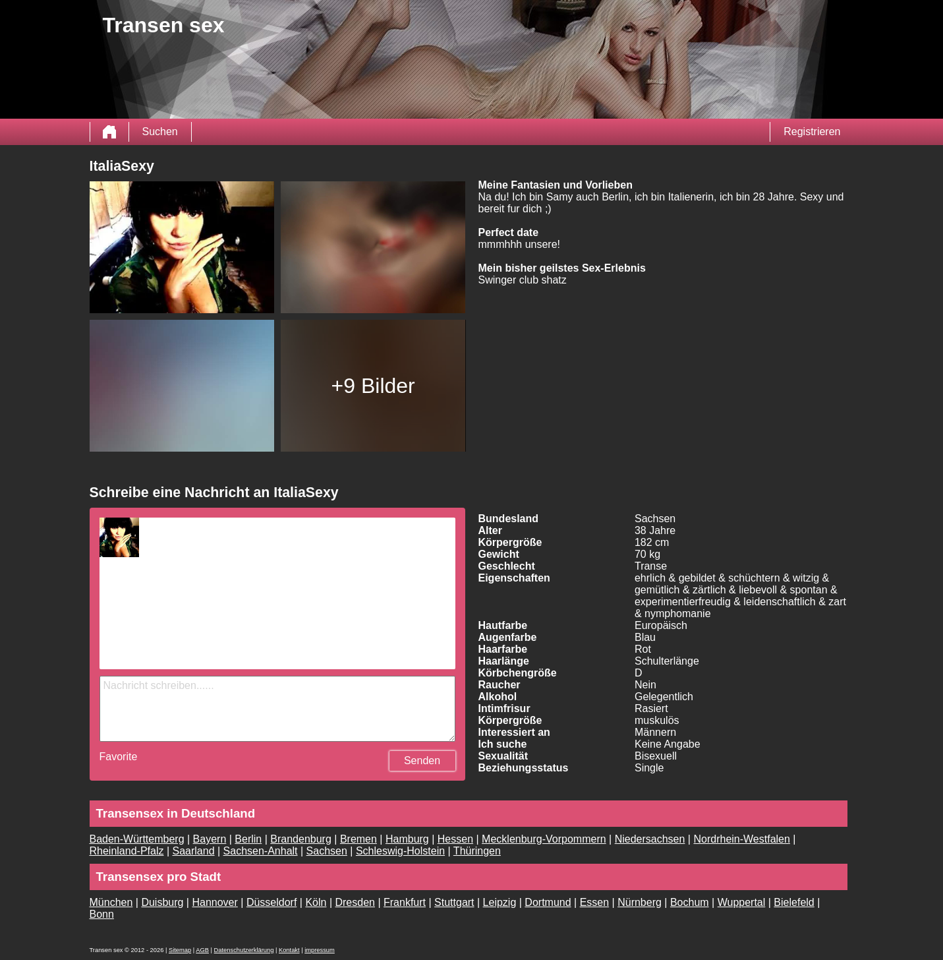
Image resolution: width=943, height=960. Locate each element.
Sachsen (326, 850)
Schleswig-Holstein (400, 850)
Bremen (358, 839)
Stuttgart (454, 902)
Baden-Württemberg (137, 839)
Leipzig (500, 902)
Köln (315, 902)
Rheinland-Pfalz (127, 850)
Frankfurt (405, 902)
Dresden (354, 902)
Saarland (194, 850)
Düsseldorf (271, 902)
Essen (594, 902)
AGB (202, 950)
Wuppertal (742, 902)
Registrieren (812, 131)
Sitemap (180, 950)
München (111, 902)
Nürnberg (639, 902)
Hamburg (407, 839)
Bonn (102, 914)
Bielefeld (794, 902)
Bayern (210, 839)
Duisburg (162, 902)
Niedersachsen (650, 839)
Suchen (160, 131)
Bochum (689, 902)
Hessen (455, 839)
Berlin (248, 839)
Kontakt (289, 950)
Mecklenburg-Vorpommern (544, 839)
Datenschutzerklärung (244, 950)
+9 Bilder (373, 386)
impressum (319, 950)
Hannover (214, 902)
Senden (422, 760)
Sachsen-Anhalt (260, 850)
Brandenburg (300, 839)
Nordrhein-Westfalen (741, 839)
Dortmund (548, 902)
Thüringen (477, 850)
